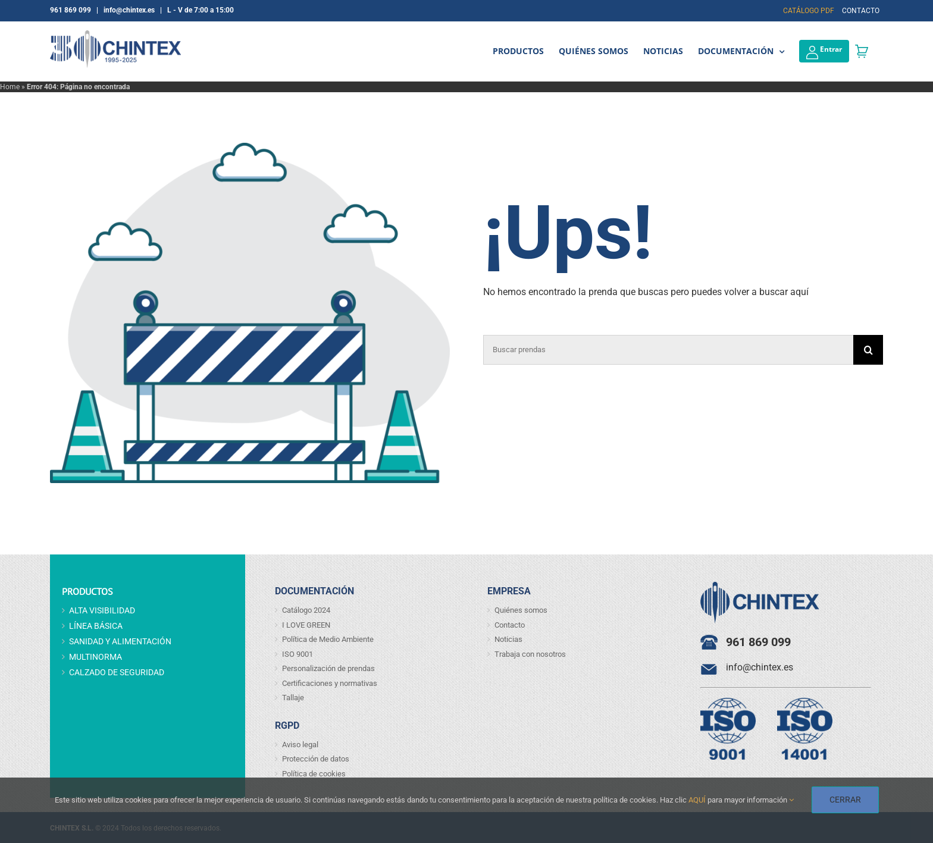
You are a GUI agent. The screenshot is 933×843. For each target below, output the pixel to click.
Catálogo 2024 (306, 610)
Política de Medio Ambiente (328, 639)
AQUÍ (697, 799)
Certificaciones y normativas (329, 683)
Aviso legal (300, 744)
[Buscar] (868, 350)
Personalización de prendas (328, 668)
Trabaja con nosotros (530, 654)
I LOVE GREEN (306, 625)
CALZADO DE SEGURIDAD (116, 672)
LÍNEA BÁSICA (96, 626)
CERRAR (845, 799)
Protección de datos (315, 758)
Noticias (508, 639)
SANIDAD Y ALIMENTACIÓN (120, 641)
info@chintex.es (759, 667)
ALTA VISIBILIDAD (102, 610)
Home (10, 87)
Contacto (509, 625)
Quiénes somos (520, 610)
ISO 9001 (297, 654)
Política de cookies (314, 773)
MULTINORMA (95, 657)
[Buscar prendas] (668, 350)
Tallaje (293, 697)
